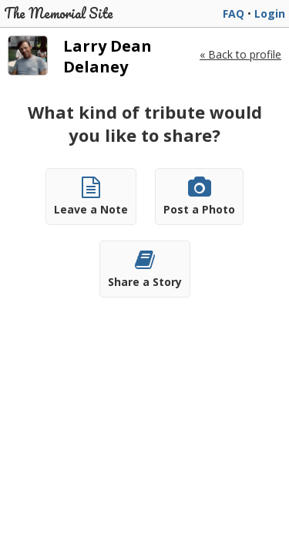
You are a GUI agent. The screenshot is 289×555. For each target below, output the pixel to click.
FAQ (233, 13)
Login (269, 13)
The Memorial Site (58, 13)
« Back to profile (240, 54)
